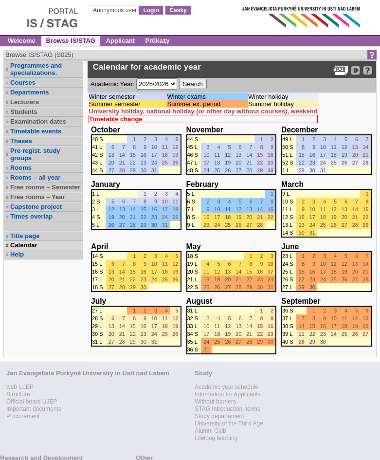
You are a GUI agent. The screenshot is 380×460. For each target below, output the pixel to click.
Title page (24, 235)
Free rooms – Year (37, 197)
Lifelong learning (216, 438)
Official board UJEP (31, 401)
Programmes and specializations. (36, 69)
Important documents (33, 408)
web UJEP (20, 387)
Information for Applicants (227, 394)
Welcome (22, 40)
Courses (23, 82)
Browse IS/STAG (70, 40)
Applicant (120, 40)
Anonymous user (115, 10)
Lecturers (24, 102)
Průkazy (157, 40)
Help (17, 254)
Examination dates (38, 121)
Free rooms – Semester (45, 187)
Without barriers (215, 401)
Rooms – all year (35, 177)
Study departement (219, 416)
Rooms (21, 167)
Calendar (23, 245)
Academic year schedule (226, 387)
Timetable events (35, 131)
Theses (21, 141)
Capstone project (36, 206)
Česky (177, 10)
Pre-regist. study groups (35, 154)
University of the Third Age (229, 423)
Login (151, 10)
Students (23, 111)
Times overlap (31, 216)
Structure (18, 394)
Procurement (23, 416)
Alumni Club (210, 430)
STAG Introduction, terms (227, 408)
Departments (29, 92)
